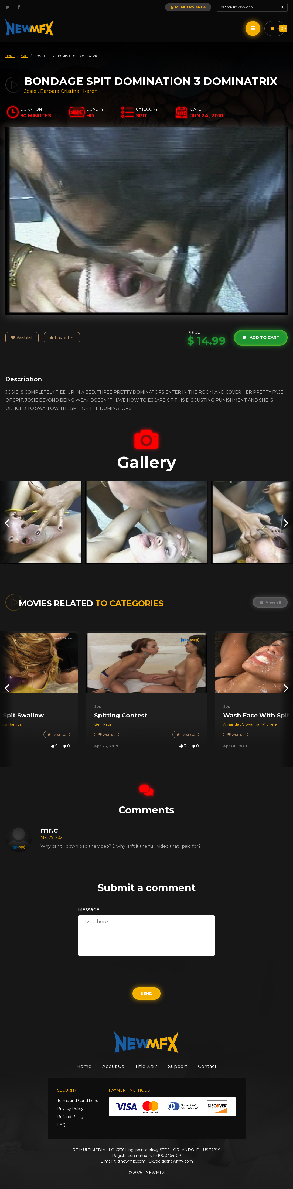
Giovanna (251, 724)
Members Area (188, 7)
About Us (113, 1066)
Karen (90, 91)
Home (84, 1066)
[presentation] (6, 523)
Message (89, 909)
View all (270, 602)
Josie (31, 91)
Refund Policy (70, 1116)
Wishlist (22, 337)
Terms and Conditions (77, 1100)
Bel (97, 724)
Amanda (231, 724)
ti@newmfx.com (129, 1161)
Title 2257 (146, 1066)
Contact (207, 1066)
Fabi (107, 724)
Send (146, 993)
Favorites (62, 337)
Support (177, 1066)
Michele (269, 724)
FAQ (61, 1124)
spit (24, 56)
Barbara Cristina (59, 91)
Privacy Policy (70, 1108)
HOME (10, 56)
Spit (97, 706)
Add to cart (261, 337)
